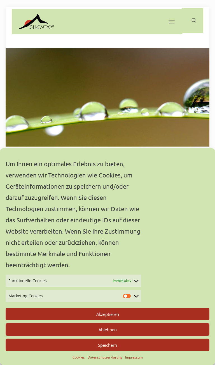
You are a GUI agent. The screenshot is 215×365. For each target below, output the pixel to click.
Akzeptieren (107, 314)
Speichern (107, 345)
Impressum (134, 357)
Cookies (79, 357)
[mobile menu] (171, 21)
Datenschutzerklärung (105, 357)
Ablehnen (108, 329)
